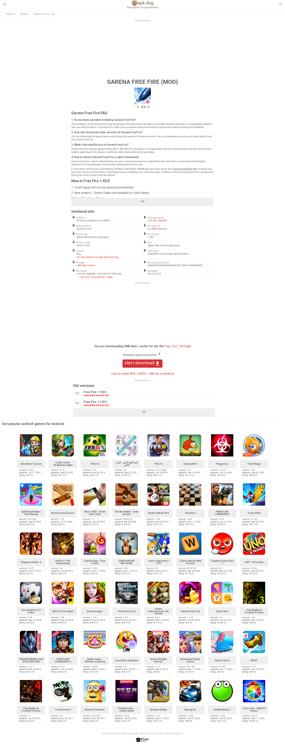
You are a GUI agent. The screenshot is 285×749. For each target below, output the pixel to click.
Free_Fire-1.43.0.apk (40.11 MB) (96, 277)
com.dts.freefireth (157, 220)
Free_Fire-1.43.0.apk (177, 346)
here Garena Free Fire (82, 139)
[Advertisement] (165, 50)
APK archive (108, 733)
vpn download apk (126, 733)
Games (10, 14)
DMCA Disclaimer (174, 733)
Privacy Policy (157, 733)
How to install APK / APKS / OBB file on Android (142, 373)
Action (24, 14)
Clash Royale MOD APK (185, 169)
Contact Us (143, 733)
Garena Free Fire (44, 14)
